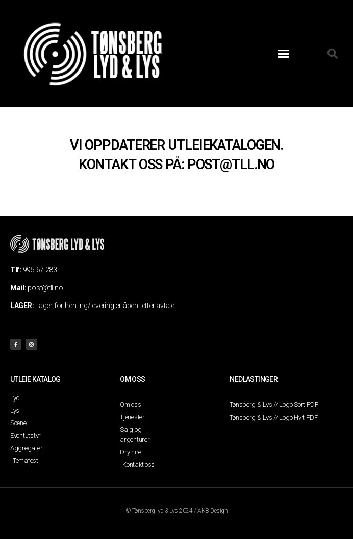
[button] (283, 53)
